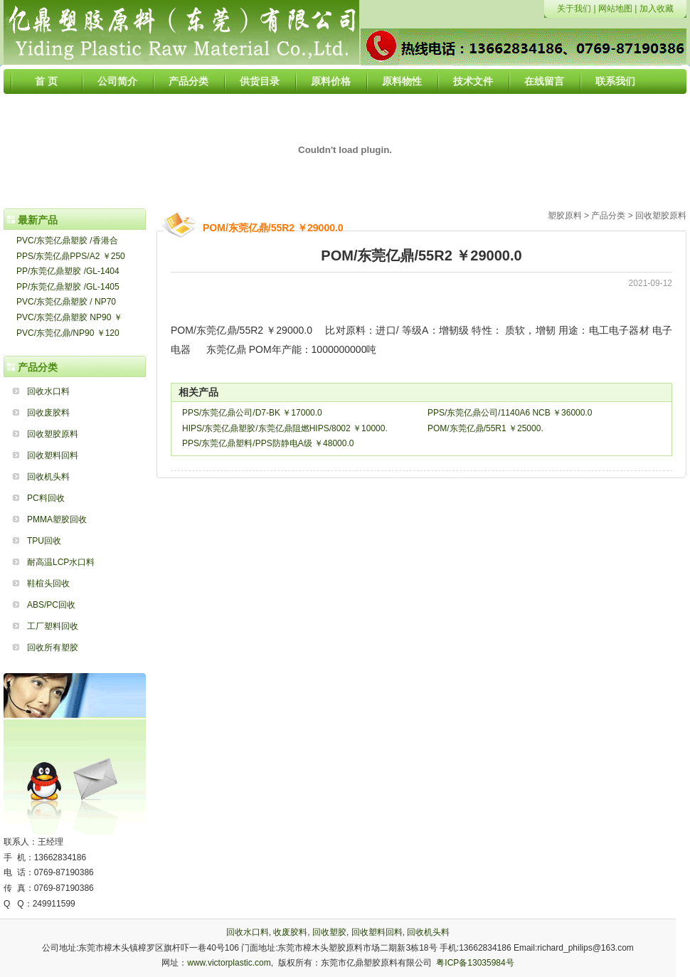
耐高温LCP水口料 (61, 562)
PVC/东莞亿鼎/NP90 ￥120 (68, 333)
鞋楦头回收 (48, 583)
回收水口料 (48, 391)
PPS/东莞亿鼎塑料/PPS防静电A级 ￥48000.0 (268, 443)
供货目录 (260, 81)
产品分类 (188, 81)
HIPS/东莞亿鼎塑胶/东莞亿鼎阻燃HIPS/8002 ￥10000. (285, 428)
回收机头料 (48, 477)
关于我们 (574, 9)
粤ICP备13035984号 (475, 963)
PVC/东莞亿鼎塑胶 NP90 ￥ (69, 317)
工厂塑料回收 (52, 626)
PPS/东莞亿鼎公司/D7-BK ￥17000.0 (252, 413)
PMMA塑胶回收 (57, 519)
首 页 (46, 81)
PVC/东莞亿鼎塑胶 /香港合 (67, 240)
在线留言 (544, 81)
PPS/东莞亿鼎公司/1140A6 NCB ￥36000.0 (510, 413)
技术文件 (473, 81)
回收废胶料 (48, 413)
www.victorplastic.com (228, 963)
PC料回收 (46, 498)
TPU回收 (44, 541)
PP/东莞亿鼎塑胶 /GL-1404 (68, 271)
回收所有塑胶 (52, 648)
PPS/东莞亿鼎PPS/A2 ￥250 (70, 256)
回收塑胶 (329, 932)
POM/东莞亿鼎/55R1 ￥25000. (485, 428)
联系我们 (615, 81)
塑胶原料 (565, 216)
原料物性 (402, 81)
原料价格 (331, 81)
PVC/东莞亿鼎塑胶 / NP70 (66, 302)
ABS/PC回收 (51, 605)
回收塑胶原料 (52, 434)
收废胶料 (290, 932)
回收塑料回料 (52, 455)
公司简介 (117, 81)
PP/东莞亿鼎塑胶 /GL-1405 (68, 287)
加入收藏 (656, 9)
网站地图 (615, 9)
